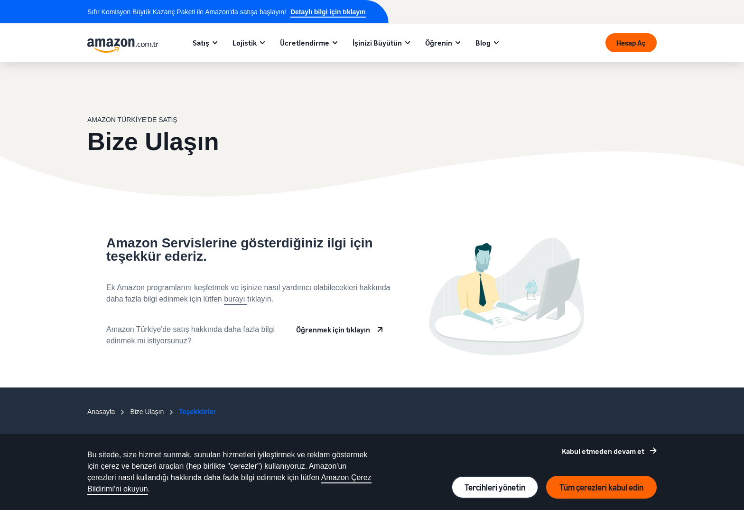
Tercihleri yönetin (495, 487)
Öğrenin (438, 42)
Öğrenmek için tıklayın (333, 329)
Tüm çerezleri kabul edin (601, 487)
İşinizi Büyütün (377, 42)
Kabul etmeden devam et (603, 451)
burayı (235, 299)
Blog (483, 42)
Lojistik (244, 42)
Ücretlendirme (304, 42)
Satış (201, 42)
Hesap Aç (631, 42)
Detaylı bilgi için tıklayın (328, 12)
